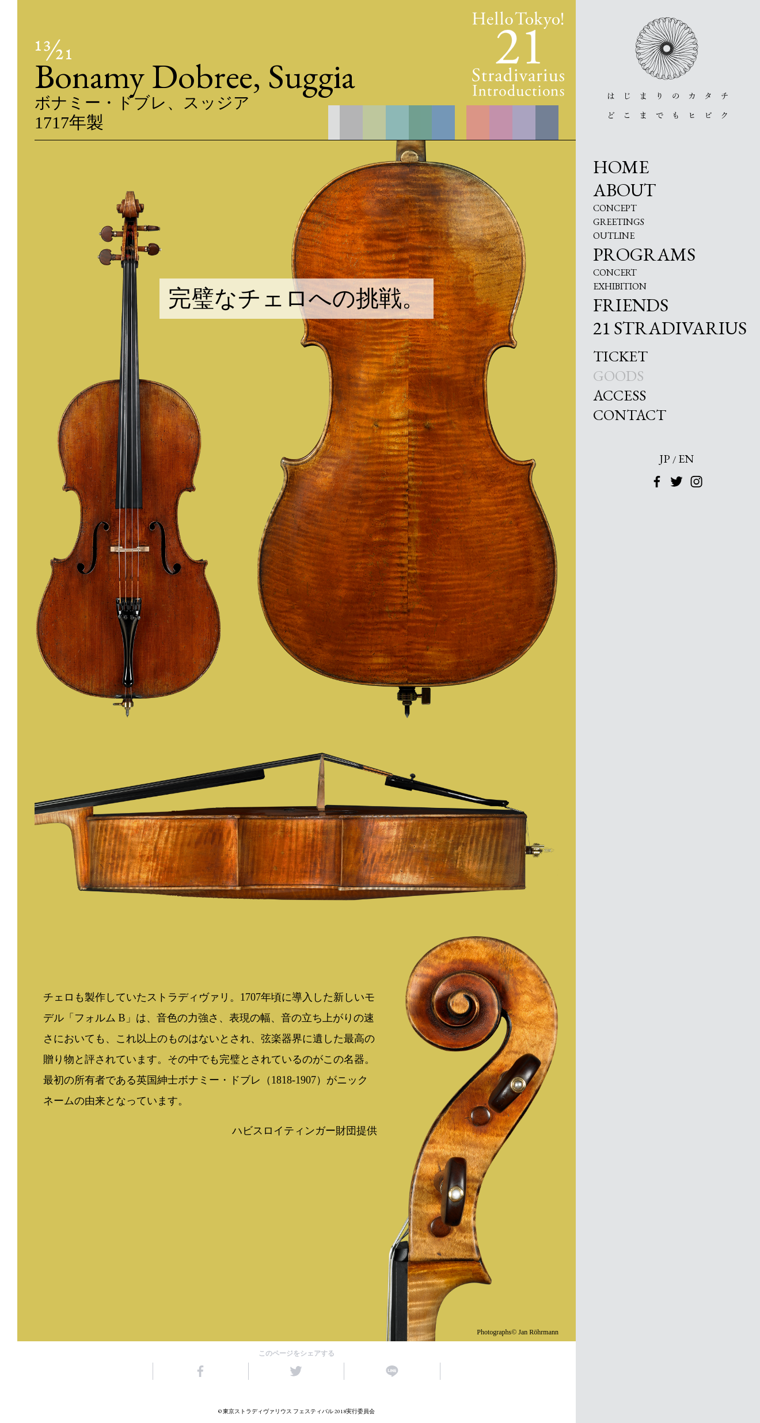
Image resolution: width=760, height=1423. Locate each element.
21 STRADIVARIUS (670, 328)
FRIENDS (630, 305)
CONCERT (615, 272)
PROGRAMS (644, 254)
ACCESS (619, 395)
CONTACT (629, 414)
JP (664, 458)
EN (686, 458)
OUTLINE (613, 236)
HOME (621, 167)
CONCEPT (615, 208)
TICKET (620, 356)
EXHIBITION (620, 286)
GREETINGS (618, 222)
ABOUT (624, 190)
